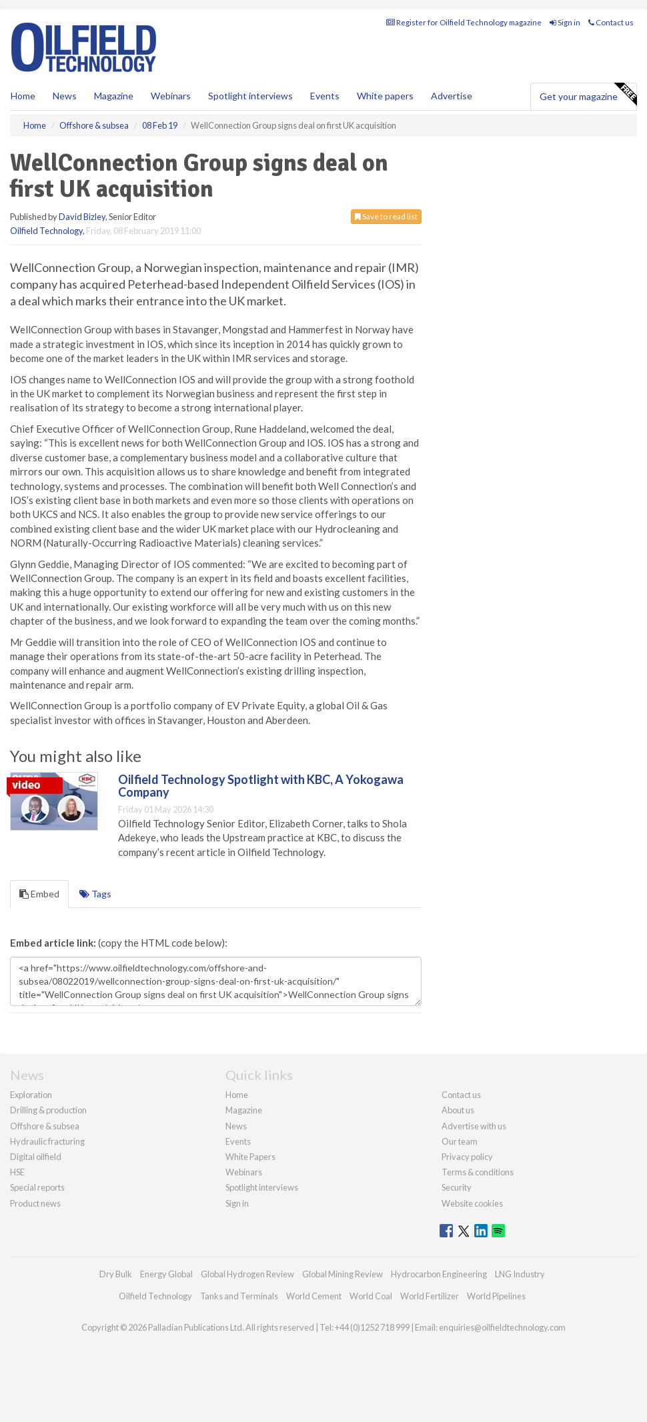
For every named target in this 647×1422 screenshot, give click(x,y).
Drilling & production (48, 1110)
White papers (385, 95)
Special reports (37, 1187)
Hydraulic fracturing (47, 1141)
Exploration (31, 1094)
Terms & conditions (478, 1172)
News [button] (65, 95)
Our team (460, 1141)
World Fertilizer (429, 1296)
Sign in (565, 22)
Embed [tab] (39, 893)
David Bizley (82, 216)
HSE (17, 1172)
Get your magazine (588, 94)
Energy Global (166, 1274)
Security (457, 1187)
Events (325, 95)
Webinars (171, 95)
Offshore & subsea (44, 1126)
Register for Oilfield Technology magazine (464, 22)
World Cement (314, 1296)
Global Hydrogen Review (247, 1274)
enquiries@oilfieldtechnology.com (502, 1327)
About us (458, 1110)
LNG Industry (520, 1274)
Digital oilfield (35, 1156)
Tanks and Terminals (239, 1296)
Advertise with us (474, 1126)
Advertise (451, 95)
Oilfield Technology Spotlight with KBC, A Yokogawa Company (261, 786)
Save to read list (386, 216)
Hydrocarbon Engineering (439, 1274)
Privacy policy (467, 1156)
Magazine (113, 95)
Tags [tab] (95, 893)
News (236, 1126)
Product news (35, 1203)
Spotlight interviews (250, 95)
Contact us (611, 22)
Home (23, 95)
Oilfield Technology (46, 230)
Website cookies (472, 1203)
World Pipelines (496, 1296)
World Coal (371, 1296)
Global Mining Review (342, 1274)
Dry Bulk (115, 1274)
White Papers (250, 1156)
